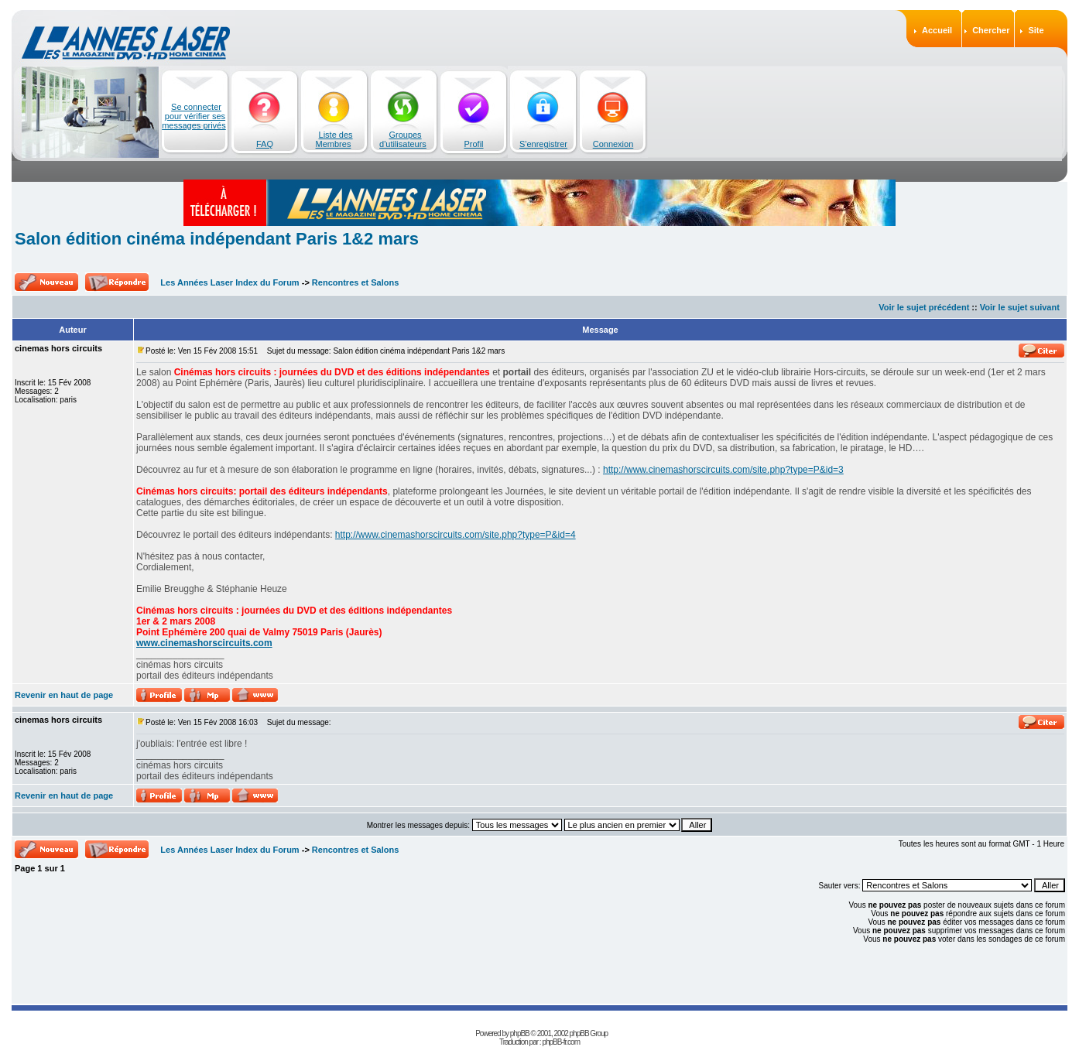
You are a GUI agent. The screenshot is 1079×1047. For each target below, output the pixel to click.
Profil (473, 144)
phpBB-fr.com (561, 1042)
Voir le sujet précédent (924, 307)
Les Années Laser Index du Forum (229, 282)
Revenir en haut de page (64, 695)
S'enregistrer (543, 144)
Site (1035, 30)
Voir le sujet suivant (1020, 307)
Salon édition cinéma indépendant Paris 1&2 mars (217, 238)
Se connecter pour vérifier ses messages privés (194, 116)
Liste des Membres (334, 139)
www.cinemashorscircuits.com (204, 643)
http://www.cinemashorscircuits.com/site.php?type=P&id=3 (723, 469)
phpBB (519, 1033)
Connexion (613, 144)
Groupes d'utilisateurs (402, 139)
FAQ (264, 144)
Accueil (937, 30)
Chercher (990, 30)
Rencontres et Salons (355, 282)
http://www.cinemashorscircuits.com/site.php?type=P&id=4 (455, 534)
